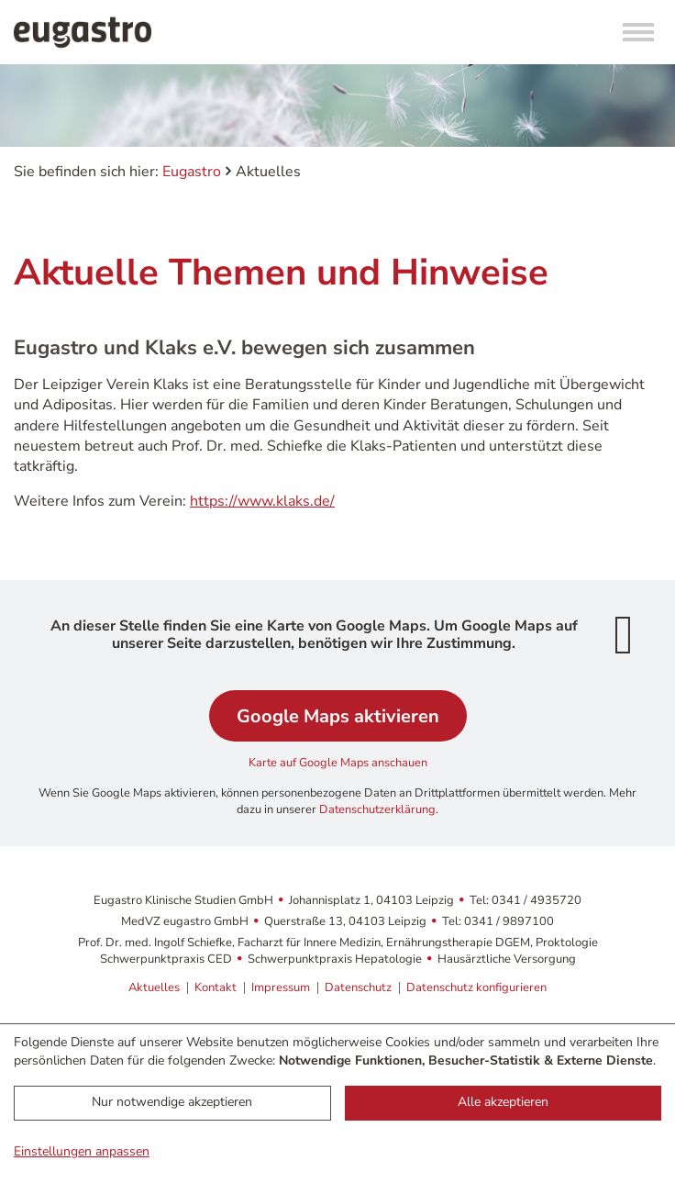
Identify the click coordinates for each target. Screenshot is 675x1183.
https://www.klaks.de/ (262, 501)
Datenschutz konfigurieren (476, 987)
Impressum (280, 987)
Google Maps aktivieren (338, 716)
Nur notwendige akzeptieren (172, 1101)
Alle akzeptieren (503, 1101)
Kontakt (215, 987)
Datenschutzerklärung (377, 809)
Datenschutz (358, 987)
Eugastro (191, 172)
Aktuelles (154, 987)
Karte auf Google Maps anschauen (338, 762)
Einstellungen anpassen (81, 1151)
